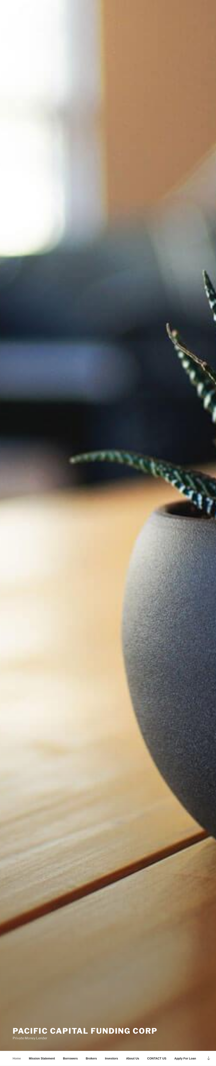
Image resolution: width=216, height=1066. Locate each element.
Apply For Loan (185, 1058)
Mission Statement (42, 1058)
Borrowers (70, 1058)
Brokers (91, 1058)
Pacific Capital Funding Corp (85, 1031)
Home (17, 1058)
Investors (111, 1058)
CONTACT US (156, 1058)
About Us (132, 1058)
